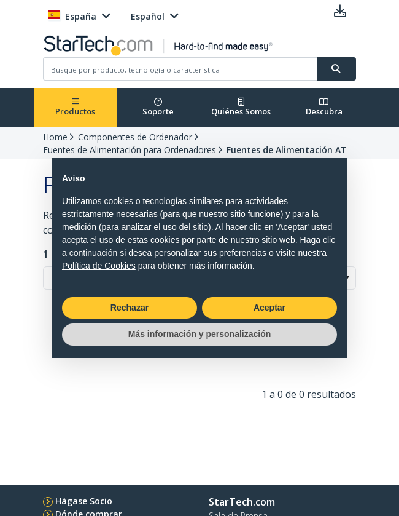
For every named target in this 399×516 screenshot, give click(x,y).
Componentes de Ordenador (135, 137)
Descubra (324, 107)
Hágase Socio (83, 501)
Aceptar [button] (269, 307)
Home (55, 137)
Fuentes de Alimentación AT (287, 150)
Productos (75, 107)
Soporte (158, 107)
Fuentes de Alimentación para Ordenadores (129, 150)
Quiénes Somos (241, 107)
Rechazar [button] (129, 307)
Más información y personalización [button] (199, 334)
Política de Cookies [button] (99, 266)
